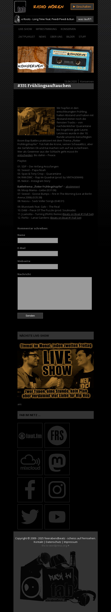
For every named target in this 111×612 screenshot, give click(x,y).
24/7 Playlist (26, 36)
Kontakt (38, 542)
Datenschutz (53, 542)
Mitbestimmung (46, 29)
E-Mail (21, 248)
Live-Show (25, 29)
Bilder (70, 36)
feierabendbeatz (54, 538)
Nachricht (24, 274)
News (42, 36)
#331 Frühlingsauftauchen (44, 85)
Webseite (23, 261)
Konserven (68, 29)
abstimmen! (73, 186)
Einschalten (82, 6)
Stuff (82, 36)
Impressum (70, 542)
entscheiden (25, 155)
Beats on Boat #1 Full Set (78, 214)
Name (21, 235)
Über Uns (56, 36)
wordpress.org (58, 545)
